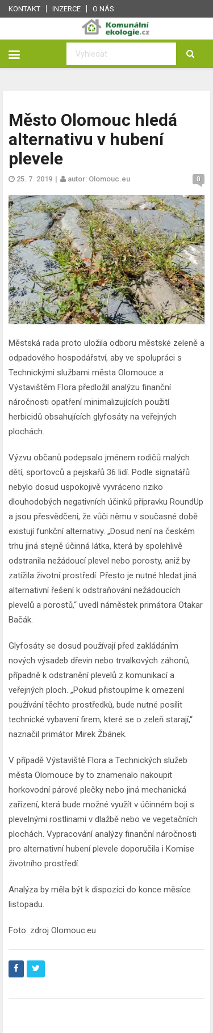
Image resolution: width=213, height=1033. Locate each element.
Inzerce (66, 9)
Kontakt (24, 9)
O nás (103, 9)
